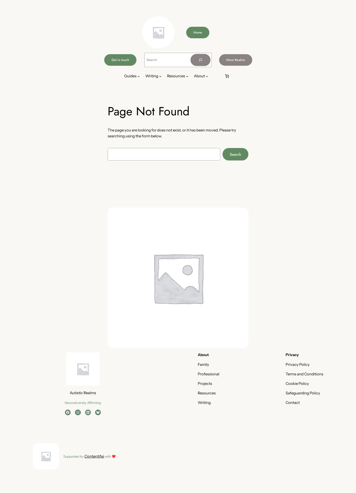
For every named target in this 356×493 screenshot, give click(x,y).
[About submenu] (207, 76)
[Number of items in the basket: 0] (227, 76)
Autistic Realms (83, 393)
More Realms (235, 60)
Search (235, 154)
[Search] (200, 60)
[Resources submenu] (187, 76)
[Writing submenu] (160, 76)
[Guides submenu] (138, 76)
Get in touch (120, 60)
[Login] (216, 76)
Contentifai (94, 456)
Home (197, 32)
